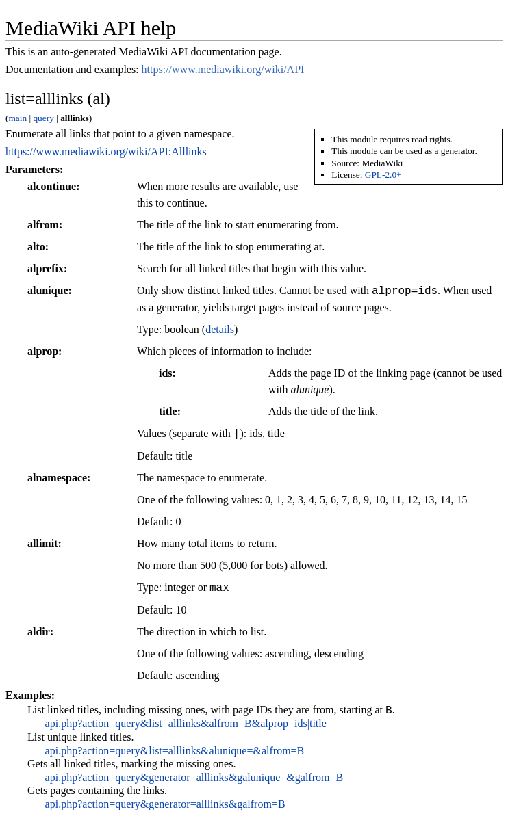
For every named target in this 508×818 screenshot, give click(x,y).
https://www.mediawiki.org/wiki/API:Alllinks (106, 151)
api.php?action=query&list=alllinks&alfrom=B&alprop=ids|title (186, 725)
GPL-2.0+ (383, 175)
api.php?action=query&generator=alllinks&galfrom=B (165, 806)
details (219, 329)
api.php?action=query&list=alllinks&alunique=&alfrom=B (175, 752)
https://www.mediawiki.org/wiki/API (223, 69)
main (17, 118)
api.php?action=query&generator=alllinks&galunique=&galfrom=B (194, 779)
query (43, 118)
